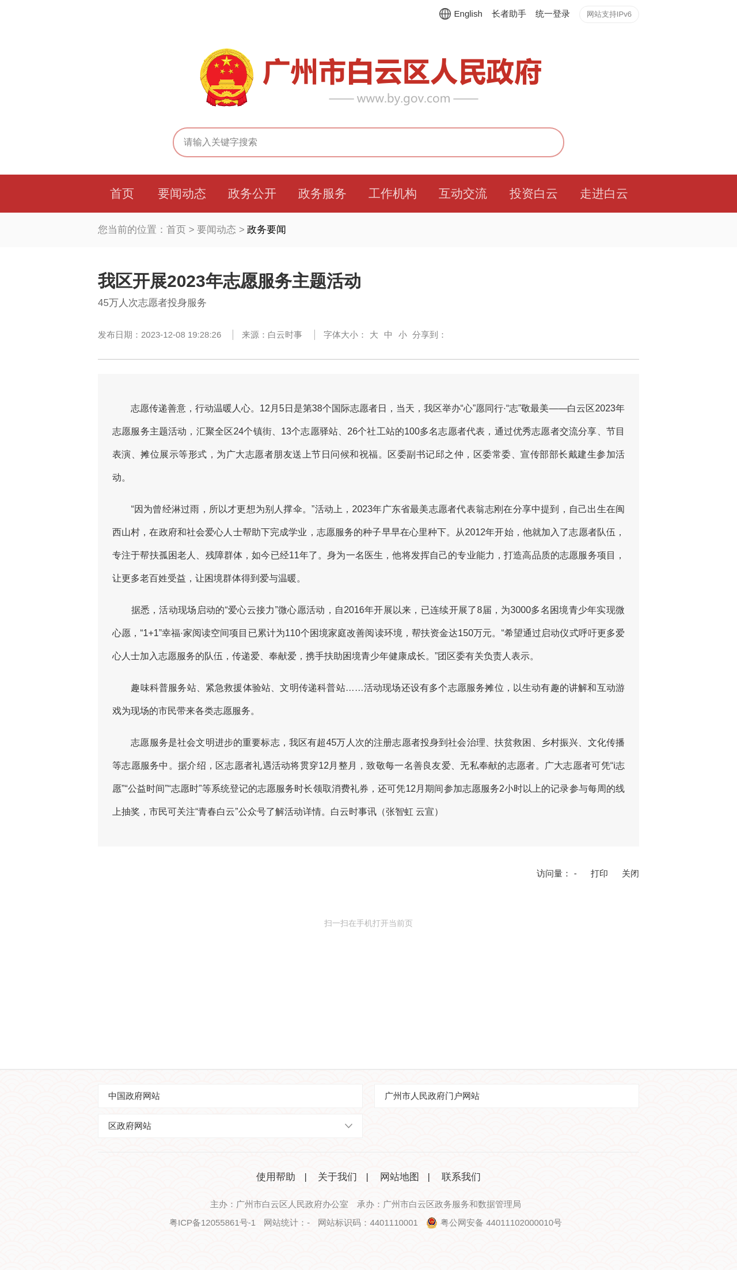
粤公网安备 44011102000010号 (501, 1222)
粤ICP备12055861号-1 (212, 1222)
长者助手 (509, 13)
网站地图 (399, 1176)
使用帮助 (275, 1176)
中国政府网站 (134, 1096)
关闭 (630, 873)
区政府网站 (129, 1126)
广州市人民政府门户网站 (432, 1096)
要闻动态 (216, 229)
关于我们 (337, 1176)
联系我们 (461, 1176)
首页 (176, 229)
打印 (599, 873)
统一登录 (552, 13)
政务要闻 (266, 229)
